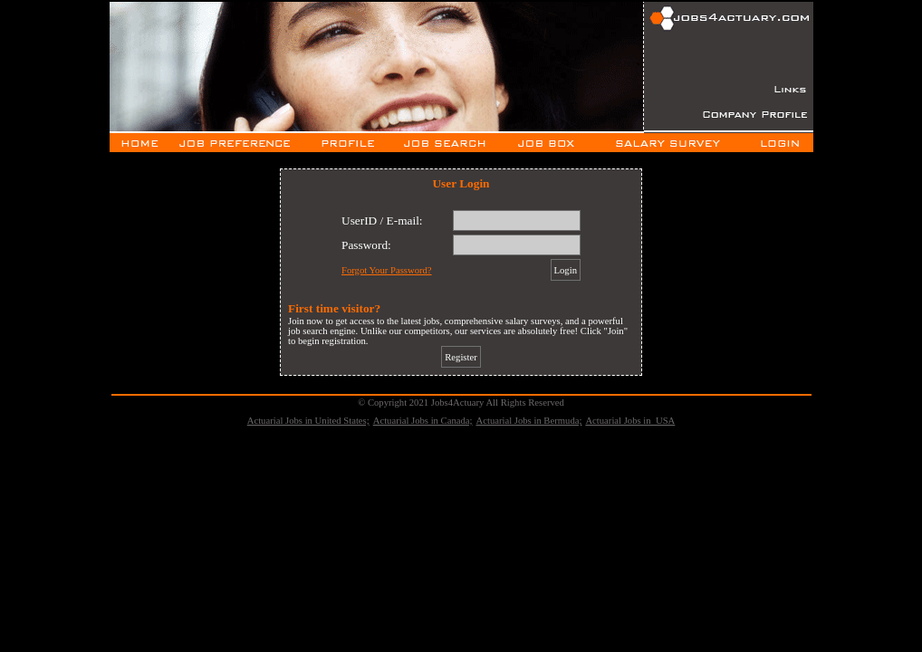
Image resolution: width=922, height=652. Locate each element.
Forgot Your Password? (386, 270)
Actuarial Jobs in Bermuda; (529, 421)
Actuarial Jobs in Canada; (423, 421)
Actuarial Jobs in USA (630, 421)
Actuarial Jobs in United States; (308, 421)
